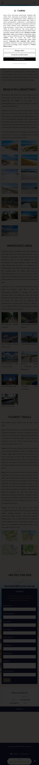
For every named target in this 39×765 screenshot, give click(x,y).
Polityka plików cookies (19, 63)
